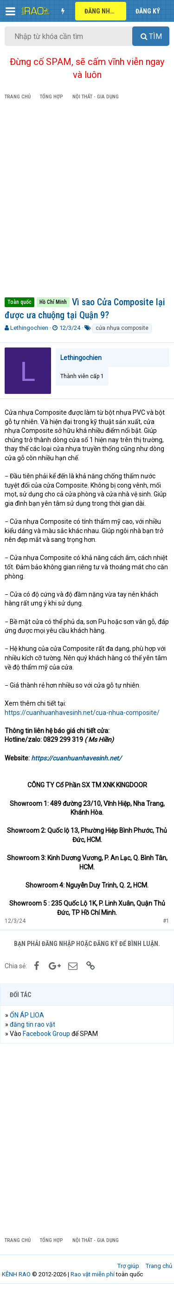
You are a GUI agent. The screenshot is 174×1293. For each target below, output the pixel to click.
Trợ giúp (128, 1265)
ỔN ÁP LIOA (27, 1015)
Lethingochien (29, 327)
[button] (10, 11)
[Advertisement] (87, 200)
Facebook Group (46, 1033)
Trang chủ (159, 1265)
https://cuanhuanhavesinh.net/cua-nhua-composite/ (82, 712)
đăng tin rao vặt (32, 1024)
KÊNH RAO (16, 1274)
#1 (166, 921)
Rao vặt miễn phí (93, 1274)
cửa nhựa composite (122, 328)
